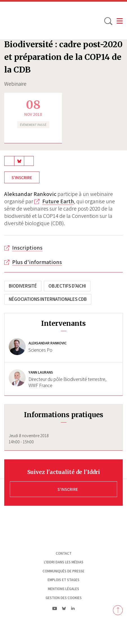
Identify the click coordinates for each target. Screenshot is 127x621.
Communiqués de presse (63, 571)
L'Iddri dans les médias (63, 562)
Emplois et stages (63, 579)
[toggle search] (108, 21)
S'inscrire (22, 177)
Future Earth (58, 201)
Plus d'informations (37, 262)
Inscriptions (27, 247)
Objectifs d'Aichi (67, 286)
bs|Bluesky (64, 608)
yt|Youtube (54, 608)
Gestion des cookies (64, 597)
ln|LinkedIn (73, 608)
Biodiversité (23, 286)
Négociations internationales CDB (48, 299)
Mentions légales (63, 588)
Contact (64, 553)
